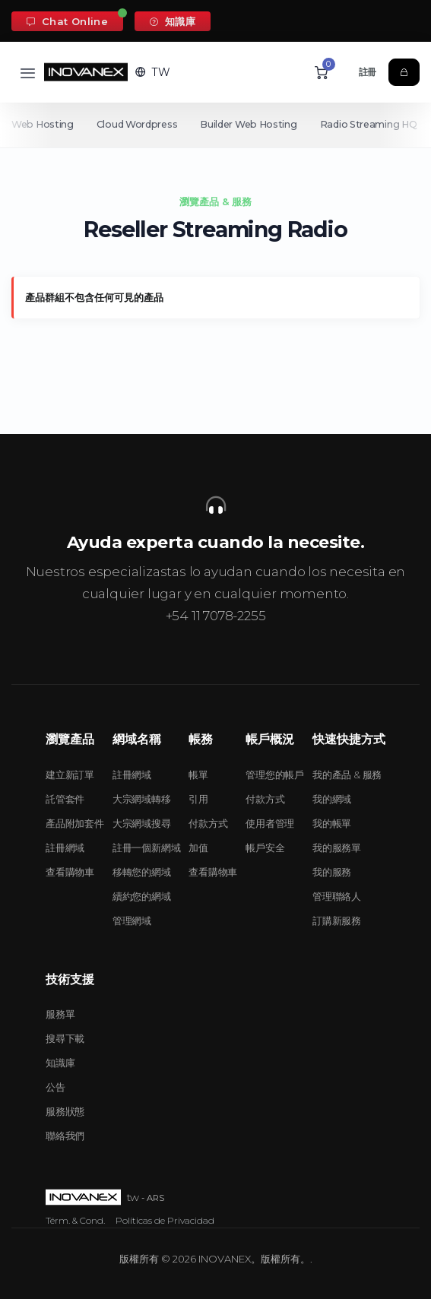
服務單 (60, 1014)
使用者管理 (270, 823)
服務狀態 (65, 1111)
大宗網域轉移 (142, 799)
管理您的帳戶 (275, 774)
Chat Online (67, 21)
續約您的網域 (142, 896)
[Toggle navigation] (27, 72)
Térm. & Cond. (75, 1220)
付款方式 (208, 823)
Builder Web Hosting (251, 124)
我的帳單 (331, 823)
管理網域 (132, 920)
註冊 (368, 72)
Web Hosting (42, 124)
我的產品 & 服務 (347, 774)
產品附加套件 (75, 823)
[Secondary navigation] (215, 124)
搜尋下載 (65, 1038)
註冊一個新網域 (147, 847)
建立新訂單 (70, 774)
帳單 (198, 774)
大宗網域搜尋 (142, 823)
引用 (198, 799)
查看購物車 (70, 872)
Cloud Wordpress (138, 124)
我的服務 (331, 872)
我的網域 (331, 799)
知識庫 (172, 21)
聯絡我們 (65, 1135)
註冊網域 (65, 847)
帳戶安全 (265, 847)
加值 (198, 847)
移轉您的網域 (142, 872)
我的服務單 (336, 847)
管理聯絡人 (336, 896)
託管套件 (65, 799)
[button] (152, 72)
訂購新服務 (336, 920)
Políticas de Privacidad (165, 1220)
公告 (55, 1087)
